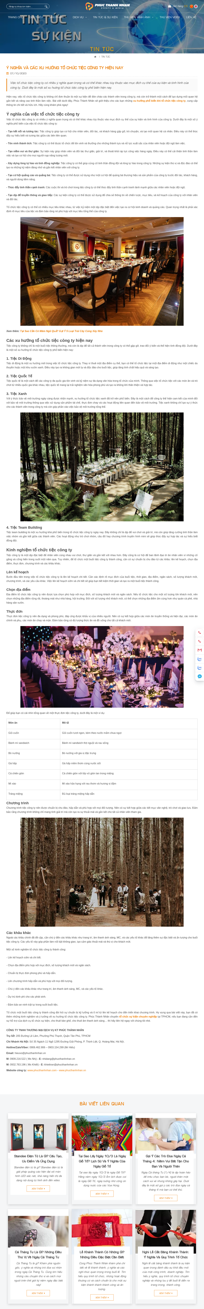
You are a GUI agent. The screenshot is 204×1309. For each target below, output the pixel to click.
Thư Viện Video (170, 17)
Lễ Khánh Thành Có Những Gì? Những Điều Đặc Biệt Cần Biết (102, 1254)
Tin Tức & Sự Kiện (105, 17)
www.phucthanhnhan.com (42, 1070)
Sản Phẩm (57, 17)
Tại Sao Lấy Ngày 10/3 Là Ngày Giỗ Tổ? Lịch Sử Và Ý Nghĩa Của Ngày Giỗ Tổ (102, 1161)
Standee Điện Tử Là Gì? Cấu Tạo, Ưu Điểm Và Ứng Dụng (38, 1158)
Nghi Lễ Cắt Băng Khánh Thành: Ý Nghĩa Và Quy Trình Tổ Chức (165, 1254)
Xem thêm (38, 1188)
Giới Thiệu (36, 17)
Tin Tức (105, 56)
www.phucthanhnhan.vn (72, 1070)
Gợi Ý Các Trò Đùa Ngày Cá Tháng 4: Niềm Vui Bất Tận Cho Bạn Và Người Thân (166, 1161)
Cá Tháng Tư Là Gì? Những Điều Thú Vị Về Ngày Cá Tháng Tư (38, 1254)
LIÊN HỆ (191, 17)
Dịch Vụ (80, 17)
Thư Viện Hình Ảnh (138, 17)
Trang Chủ (15, 17)
